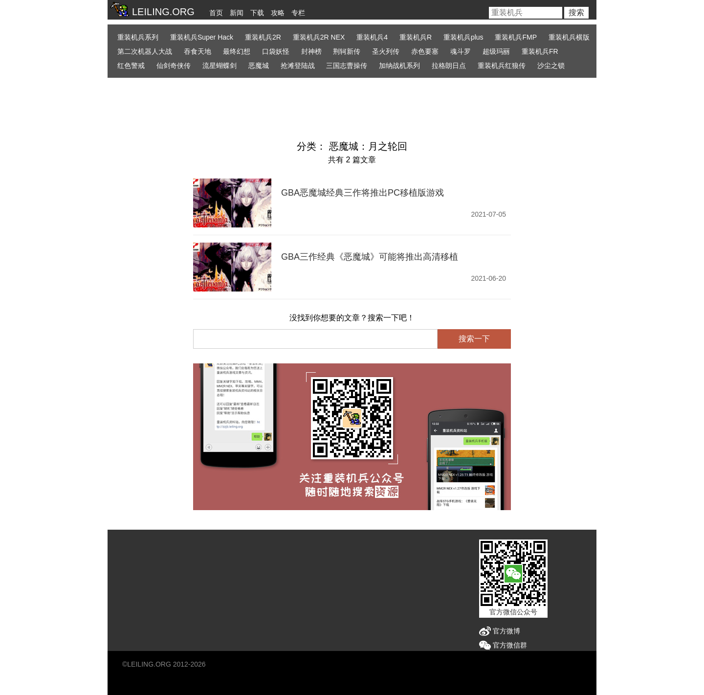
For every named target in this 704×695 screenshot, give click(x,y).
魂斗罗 (460, 51)
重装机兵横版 (569, 37)
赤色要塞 (425, 51)
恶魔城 (258, 65)
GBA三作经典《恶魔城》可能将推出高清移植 (369, 257)
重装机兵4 (372, 37)
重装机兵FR (540, 51)
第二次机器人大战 (144, 51)
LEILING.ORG (149, 664)
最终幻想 (236, 51)
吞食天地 (197, 51)
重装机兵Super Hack (201, 37)
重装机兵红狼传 (502, 65)
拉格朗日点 (449, 65)
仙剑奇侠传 (173, 65)
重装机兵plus (463, 37)
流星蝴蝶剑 (219, 65)
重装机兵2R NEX (319, 37)
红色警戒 (131, 65)
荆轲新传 (346, 51)
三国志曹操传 (346, 65)
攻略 (278, 12)
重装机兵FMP (516, 37)
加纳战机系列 (399, 65)
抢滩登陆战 (298, 65)
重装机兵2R (263, 37)
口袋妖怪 (275, 51)
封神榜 (311, 51)
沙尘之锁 (551, 65)
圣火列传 (385, 51)
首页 (216, 12)
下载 (257, 12)
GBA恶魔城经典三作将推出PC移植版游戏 (362, 193)
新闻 (236, 12)
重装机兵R (415, 37)
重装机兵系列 (137, 37)
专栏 (298, 12)
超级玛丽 (496, 51)
